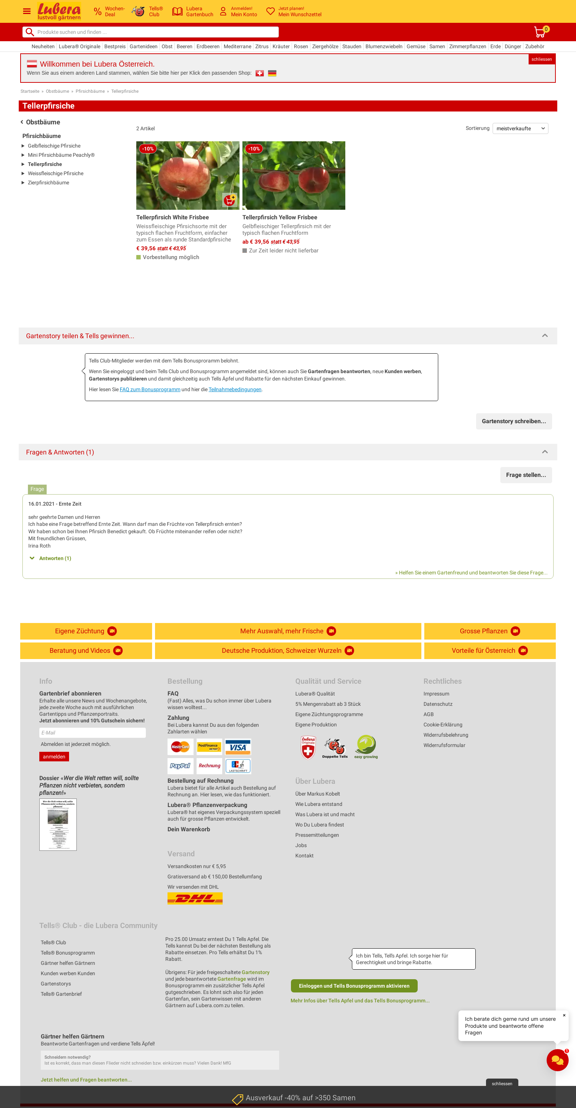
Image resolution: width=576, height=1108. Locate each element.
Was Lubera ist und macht (325, 814)
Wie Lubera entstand (318, 804)
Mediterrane (237, 46)
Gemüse (416, 46)
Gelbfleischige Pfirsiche (54, 146)
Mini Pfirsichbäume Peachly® (61, 155)
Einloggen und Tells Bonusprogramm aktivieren (354, 986)
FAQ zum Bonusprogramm (150, 389)
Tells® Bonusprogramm (68, 953)
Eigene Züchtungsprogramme (329, 714)
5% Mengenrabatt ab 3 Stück (328, 704)
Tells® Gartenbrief (61, 994)
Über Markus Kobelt (317, 794)
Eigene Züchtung (86, 631)
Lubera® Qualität (315, 694)
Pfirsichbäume (90, 91)
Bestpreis (115, 46)
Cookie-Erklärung (443, 725)
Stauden (351, 46)
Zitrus (262, 46)
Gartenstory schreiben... (514, 421)
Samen (437, 46)
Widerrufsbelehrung (446, 735)
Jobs (301, 845)
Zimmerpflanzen (467, 46)
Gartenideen (144, 46)
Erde (495, 46)
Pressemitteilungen (317, 835)
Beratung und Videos (86, 650)
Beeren (184, 46)
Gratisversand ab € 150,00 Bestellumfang (215, 876)
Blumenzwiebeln (384, 46)
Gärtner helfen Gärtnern (68, 963)
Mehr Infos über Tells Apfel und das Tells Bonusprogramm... (360, 1000)
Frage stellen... (526, 474)
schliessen (542, 59)
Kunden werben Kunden (68, 973)
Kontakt (304, 856)
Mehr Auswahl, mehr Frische (288, 631)
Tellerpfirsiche (124, 91)
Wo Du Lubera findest (319, 825)
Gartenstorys (56, 984)
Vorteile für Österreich (490, 650)
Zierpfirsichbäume (48, 182)
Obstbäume (57, 91)
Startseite (30, 91)
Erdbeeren (208, 46)
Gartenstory (256, 972)
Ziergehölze (325, 46)
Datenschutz (438, 704)
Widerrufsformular (444, 745)
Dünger (513, 46)
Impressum (436, 694)
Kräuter (281, 46)
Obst (167, 46)
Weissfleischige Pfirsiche (55, 173)
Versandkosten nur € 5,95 (197, 866)
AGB (429, 714)
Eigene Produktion (316, 725)
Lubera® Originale (79, 46)
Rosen (301, 46)
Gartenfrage (231, 979)
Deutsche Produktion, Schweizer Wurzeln (288, 650)
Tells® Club (53, 942)
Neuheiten (43, 46)
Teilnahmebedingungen (235, 389)
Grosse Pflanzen (490, 631)
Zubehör (534, 46)
